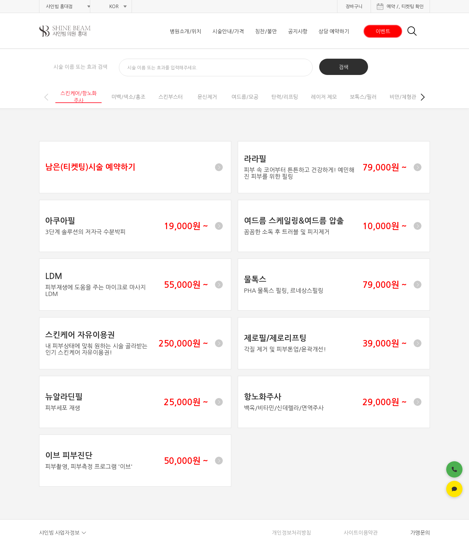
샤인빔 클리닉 (73, 31)
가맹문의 (420, 532)
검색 (343, 67)
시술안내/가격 (228, 31)
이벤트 (383, 31)
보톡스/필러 (363, 96)
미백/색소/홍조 (128, 96)
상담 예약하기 (334, 31)
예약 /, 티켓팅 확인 (405, 6)
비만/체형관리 (405, 96)
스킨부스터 (170, 96)
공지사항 (297, 31)
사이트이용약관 (361, 532)
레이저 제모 (324, 96)
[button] (423, 97)
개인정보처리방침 (291, 532)
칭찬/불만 (266, 31)
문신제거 (207, 96)
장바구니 (354, 6)
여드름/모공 (245, 96)
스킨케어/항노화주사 (78, 97)
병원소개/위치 (185, 31)
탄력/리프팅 (284, 96)
